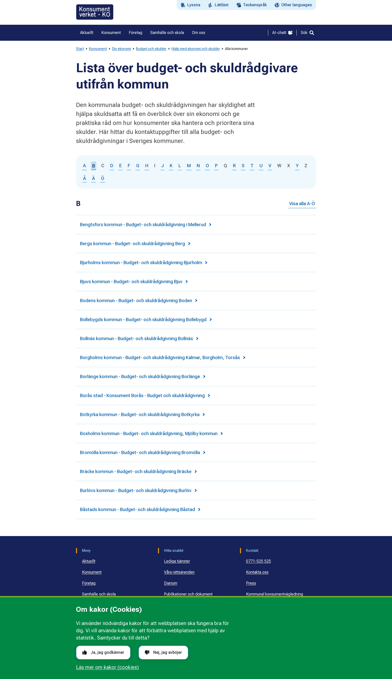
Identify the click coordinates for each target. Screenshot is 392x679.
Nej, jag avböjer (163, 652)
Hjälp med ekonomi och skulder (196, 49)
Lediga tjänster (177, 561)
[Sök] (307, 33)
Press (251, 583)
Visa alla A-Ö (302, 203)
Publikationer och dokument (188, 594)
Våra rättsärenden (179, 572)
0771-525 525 (258, 561)
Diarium (170, 583)
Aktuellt (88, 561)
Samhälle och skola (99, 594)
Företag (89, 583)
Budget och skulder (151, 49)
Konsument (98, 49)
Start (80, 49)
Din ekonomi (121, 49)
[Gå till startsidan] (95, 12)
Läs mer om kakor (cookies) (107, 667)
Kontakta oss (257, 572)
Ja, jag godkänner (103, 652)
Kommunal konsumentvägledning (274, 594)
